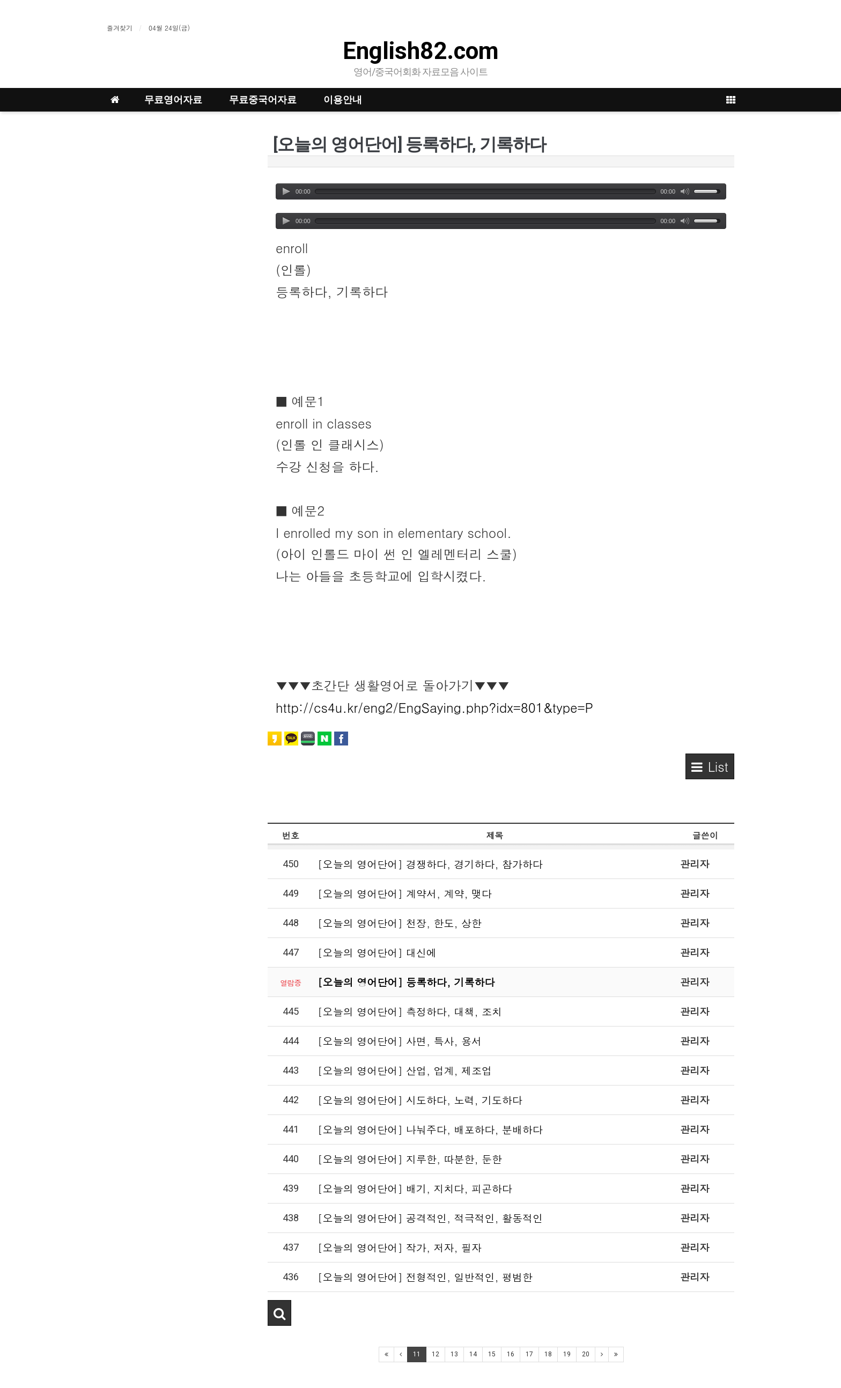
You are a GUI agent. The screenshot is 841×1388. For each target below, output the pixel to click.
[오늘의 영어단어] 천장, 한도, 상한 (400, 923)
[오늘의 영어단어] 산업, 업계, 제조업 (405, 1070)
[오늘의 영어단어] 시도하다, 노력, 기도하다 (420, 1099)
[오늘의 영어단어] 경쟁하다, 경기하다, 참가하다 (430, 864)
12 (435, 1354)
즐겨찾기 (119, 27)
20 (585, 1354)
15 (492, 1354)
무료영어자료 (173, 99)
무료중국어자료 (263, 99)
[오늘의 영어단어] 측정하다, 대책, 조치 (410, 1011)
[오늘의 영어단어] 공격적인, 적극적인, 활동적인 (430, 1217)
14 (473, 1354)
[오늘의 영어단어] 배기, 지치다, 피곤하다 (415, 1188)
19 (567, 1354)
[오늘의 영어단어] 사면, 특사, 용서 (400, 1040)
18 (548, 1354)
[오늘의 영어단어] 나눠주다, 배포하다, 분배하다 (430, 1129)
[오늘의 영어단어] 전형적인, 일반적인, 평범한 (425, 1276)
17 (529, 1354)
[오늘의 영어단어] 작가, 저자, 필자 (400, 1247)
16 (510, 1354)
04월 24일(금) (169, 27)
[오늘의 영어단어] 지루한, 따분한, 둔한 (410, 1158)
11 (416, 1354)
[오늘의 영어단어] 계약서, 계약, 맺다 (405, 893)
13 (454, 1354)
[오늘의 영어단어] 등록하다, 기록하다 (406, 981)
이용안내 (342, 99)
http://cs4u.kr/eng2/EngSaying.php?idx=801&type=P (434, 707)
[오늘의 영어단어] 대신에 (377, 952)
